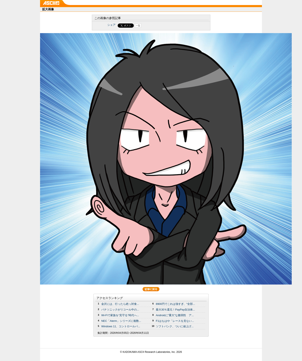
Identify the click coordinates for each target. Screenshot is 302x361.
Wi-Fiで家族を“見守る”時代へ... (120, 315)
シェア (111, 24)
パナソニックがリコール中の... (120, 309)
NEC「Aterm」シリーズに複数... (121, 320)
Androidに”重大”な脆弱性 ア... (175, 315)
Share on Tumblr (166, 25)
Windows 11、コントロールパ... (120, 326)
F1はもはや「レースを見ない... (175, 320)
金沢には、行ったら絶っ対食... (120, 303)
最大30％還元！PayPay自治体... (175, 309)
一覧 (138, 25)
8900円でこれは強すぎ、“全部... (175, 303)
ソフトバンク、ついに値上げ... (175, 326)
